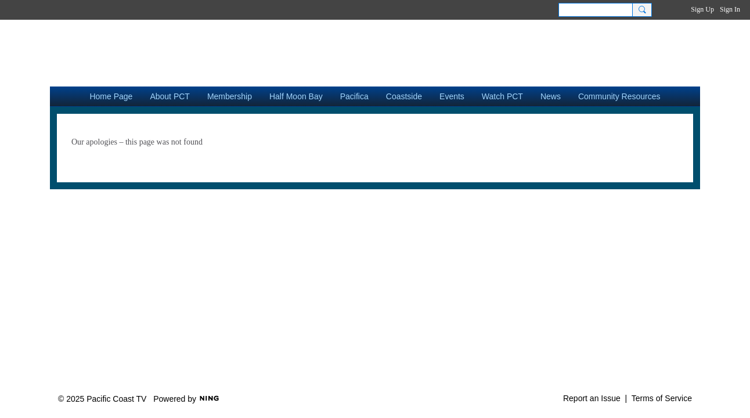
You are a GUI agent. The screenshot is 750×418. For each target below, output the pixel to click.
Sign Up (702, 9)
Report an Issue (592, 398)
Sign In (730, 9)
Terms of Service (662, 398)
